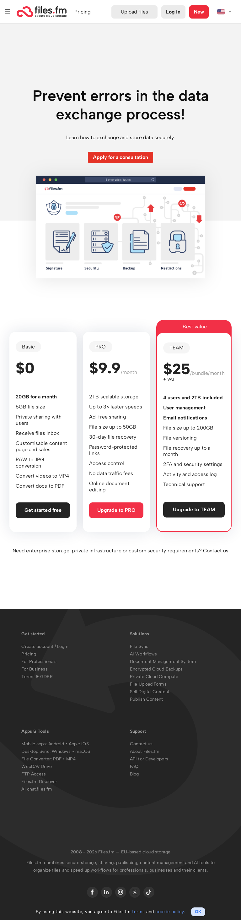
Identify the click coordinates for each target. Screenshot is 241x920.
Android (57, 744)
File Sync (139, 646)
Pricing (28, 654)
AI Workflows (143, 654)
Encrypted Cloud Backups (156, 669)
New (199, 12)
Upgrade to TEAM (194, 509)
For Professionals (38, 662)
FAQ (134, 766)
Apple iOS (79, 744)
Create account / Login (44, 646)
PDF (57, 759)
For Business (34, 669)
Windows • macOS (71, 751)
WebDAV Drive (36, 766)
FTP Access (33, 774)
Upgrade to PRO (116, 510)
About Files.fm (144, 751)
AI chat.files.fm (36, 789)
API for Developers (149, 759)
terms (138, 911)
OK (198, 911)
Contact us (215, 551)
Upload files (134, 12)
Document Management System (163, 662)
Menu (7, 11)
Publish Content (146, 699)
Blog (134, 774)
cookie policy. (170, 911)
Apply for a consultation (120, 157)
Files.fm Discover (39, 782)
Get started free (43, 510)
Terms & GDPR (36, 677)
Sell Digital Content (149, 692)
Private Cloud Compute (154, 677)
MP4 (71, 759)
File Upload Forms (148, 684)
